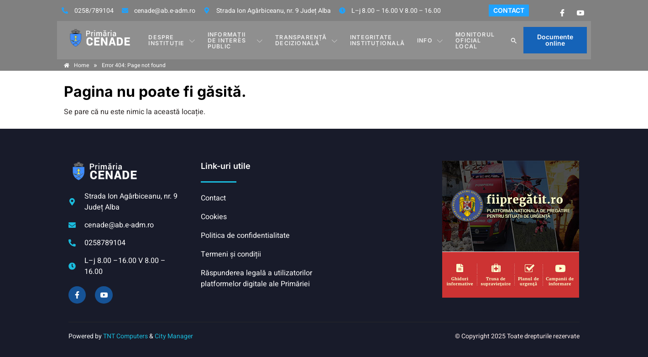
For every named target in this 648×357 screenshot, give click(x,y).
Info (430, 40)
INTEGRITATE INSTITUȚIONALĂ (378, 40)
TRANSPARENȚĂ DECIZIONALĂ (308, 40)
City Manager (174, 336)
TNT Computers (125, 336)
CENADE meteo (381, 195)
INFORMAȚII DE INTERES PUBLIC (236, 40)
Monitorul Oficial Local (472, 40)
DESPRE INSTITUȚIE (171, 40)
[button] (514, 40)
